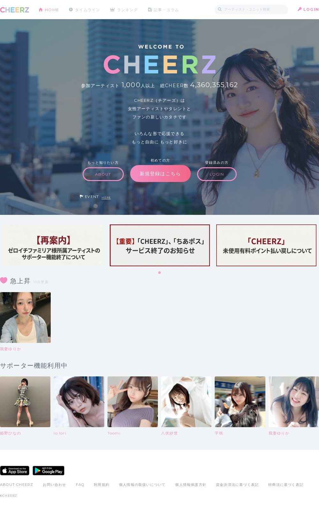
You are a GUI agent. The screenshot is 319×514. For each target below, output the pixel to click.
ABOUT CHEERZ (16, 484)
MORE (106, 197)
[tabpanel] (53, 245)
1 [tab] (159, 273)
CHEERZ (14, 9)
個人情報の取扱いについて (142, 484)
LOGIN (311, 9)
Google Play (48, 470)
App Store (14, 470)
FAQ (80, 484)
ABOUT (103, 174)
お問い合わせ (54, 484)
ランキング (127, 9)
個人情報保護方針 (190, 484)
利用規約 (101, 484)
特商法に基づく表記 (285, 484)
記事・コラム (166, 9)
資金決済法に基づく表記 (237, 484)
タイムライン (87, 9)
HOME (52, 9)
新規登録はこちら (160, 173)
